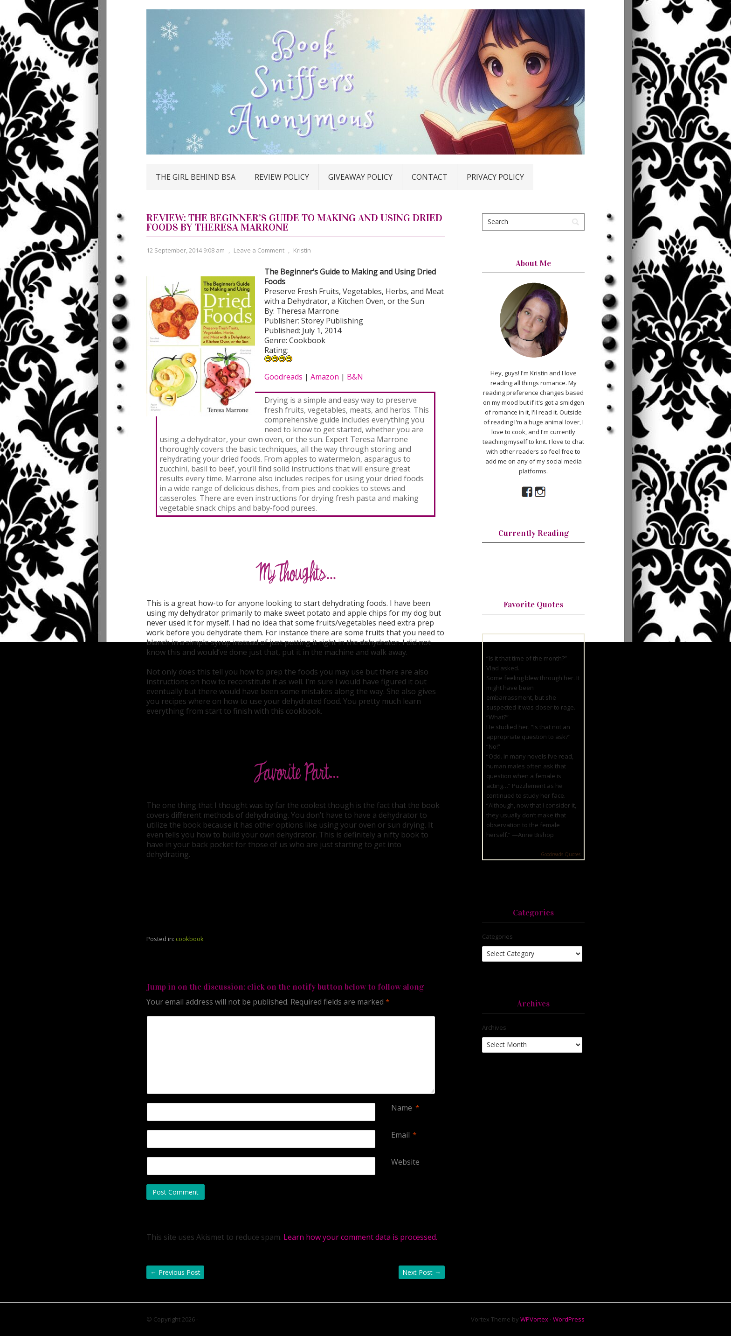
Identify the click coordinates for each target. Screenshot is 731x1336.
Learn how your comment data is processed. (360, 1237)
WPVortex (534, 1319)
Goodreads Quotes (560, 854)
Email (400, 1135)
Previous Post (175, 1272)
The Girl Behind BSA (195, 177)
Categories (497, 936)
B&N (355, 377)
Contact (430, 177)
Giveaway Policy (360, 177)
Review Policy (282, 177)
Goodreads (283, 377)
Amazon (324, 377)
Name (401, 1108)
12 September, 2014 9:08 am (185, 250)
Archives (494, 1027)
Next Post (421, 1272)
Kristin (302, 250)
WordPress (569, 1319)
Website (405, 1162)
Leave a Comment (259, 250)
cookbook (190, 939)
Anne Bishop (536, 834)
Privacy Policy (495, 177)
